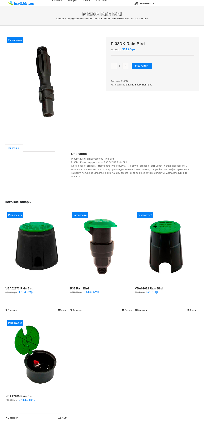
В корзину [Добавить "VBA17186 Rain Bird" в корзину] (13, 418)
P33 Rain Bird (79, 288)
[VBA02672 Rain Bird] (166, 246)
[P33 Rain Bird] (101, 246)
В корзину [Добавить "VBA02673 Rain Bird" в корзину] (13, 310)
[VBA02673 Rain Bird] (36, 246)
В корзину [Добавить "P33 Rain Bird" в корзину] (77, 310)
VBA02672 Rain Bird (149, 288)
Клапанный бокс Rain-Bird (137, 84)
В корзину (141, 66)
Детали (63, 310)
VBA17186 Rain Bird (19, 396)
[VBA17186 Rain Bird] (36, 353)
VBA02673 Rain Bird (19, 288)
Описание (13, 148)
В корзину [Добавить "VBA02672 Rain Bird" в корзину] (142, 310)
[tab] (14, 148)
